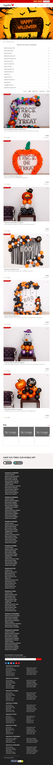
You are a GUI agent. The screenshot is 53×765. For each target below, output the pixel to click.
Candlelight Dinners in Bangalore (11, 507)
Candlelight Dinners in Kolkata (11, 555)
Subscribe (39, 659)
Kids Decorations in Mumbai (10, 528)
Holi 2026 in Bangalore (9, 499)
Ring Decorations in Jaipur (10, 605)
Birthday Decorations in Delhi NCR (12, 476)
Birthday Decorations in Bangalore (12, 500)
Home (4, 41)
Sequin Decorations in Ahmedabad (12, 626)
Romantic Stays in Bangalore (10, 515)
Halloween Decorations (10, 41)
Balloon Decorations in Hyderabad (12, 638)
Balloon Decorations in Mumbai (11, 529)
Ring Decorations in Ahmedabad (11, 625)
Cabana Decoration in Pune (10, 586)
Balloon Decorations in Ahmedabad (12, 620)
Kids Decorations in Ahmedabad (11, 618)
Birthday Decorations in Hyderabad (12, 633)
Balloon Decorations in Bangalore (11, 505)
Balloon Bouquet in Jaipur (10, 596)
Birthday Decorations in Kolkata (11, 549)
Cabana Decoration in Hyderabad (11, 647)
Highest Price (35, 91)
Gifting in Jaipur (8, 602)
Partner (11, 755)
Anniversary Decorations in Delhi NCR (12, 486)
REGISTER (40, 1)
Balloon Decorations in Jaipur (11, 599)
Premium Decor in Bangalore (10, 518)
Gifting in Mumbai (8, 533)
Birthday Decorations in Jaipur (11, 594)
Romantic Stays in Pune (9, 584)
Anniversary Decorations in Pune (11, 579)
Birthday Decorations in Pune (11, 571)
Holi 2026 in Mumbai (9, 523)
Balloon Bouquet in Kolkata (10, 550)
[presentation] (3, 435)
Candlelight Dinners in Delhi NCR (11, 482)
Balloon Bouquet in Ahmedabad (11, 617)
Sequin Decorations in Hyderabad (12, 646)
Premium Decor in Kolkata (10, 565)
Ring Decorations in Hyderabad (11, 644)
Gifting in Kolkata (8, 557)
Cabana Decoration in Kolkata (11, 563)
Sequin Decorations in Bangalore (11, 513)
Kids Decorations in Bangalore (11, 503)
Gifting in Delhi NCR (9, 484)
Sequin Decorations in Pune (10, 583)
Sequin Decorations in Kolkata (11, 562)
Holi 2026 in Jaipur (9, 592)
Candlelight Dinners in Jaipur (10, 601)
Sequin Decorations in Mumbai (11, 537)
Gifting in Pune (8, 578)
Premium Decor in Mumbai (10, 542)
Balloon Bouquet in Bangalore (11, 502)
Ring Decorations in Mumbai (10, 536)
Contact (8, 755)
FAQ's (14, 755)
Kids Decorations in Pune (10, 575)
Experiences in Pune (10, 568)
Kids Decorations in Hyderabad (11, 636)
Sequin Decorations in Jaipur (10, 607)
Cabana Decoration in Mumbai (11, 541)
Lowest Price (42, 91)
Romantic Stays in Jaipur (10, 609)
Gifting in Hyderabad (9, 641)
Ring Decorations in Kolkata (10, 560)
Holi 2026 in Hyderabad (10, 631)
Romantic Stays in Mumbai (10, 539)
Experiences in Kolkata (11, 545)
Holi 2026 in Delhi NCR (9, 474)
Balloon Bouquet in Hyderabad (11, 635)
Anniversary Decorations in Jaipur (11, 604)
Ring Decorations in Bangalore (11, 511)
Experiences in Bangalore (11, 497)
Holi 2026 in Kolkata (9, 547)
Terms (18, 755)
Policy (16, 755)
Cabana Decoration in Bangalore (11, 516)
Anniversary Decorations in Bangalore (12, 510)
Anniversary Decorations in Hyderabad (12, 643)
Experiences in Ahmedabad (12, 613)
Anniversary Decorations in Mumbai (12, 534)
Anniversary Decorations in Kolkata (12, 558)
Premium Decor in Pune (9, 588)
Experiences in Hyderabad (12, 630)
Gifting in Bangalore (9, 508)
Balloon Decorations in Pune (10, 576)
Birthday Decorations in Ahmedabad (12, 615)
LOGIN (35, 1)
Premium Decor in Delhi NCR (11, 494)
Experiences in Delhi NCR (11, 473)
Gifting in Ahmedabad (9, 622)
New (29, 91)
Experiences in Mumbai (11, 521)
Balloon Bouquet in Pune (10, 573)
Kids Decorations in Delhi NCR (11, 479)
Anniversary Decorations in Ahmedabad (13, 623)
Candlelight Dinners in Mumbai (11, 531)
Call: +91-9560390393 (7, 1)
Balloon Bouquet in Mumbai (10, 526)
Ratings (48, 91)
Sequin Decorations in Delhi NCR (11, 489)
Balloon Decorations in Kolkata (11, 554)
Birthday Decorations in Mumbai (11, 524)
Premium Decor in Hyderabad (11, 649)
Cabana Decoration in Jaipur (10, 610)
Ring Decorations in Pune (10, 581)
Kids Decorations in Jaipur (10, 597)
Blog (47, 5)
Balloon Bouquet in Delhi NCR (11, 478)
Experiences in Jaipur (10, 591)
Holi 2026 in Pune (8, 570)
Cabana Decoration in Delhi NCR (11, 492)
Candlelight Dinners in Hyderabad (11, 639)
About (5, 755)
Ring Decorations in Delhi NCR (11, 487)
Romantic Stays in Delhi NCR (11, 490)
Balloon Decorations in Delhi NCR (12, 481)
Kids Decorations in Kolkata (10, 552)
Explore (41, 5)
